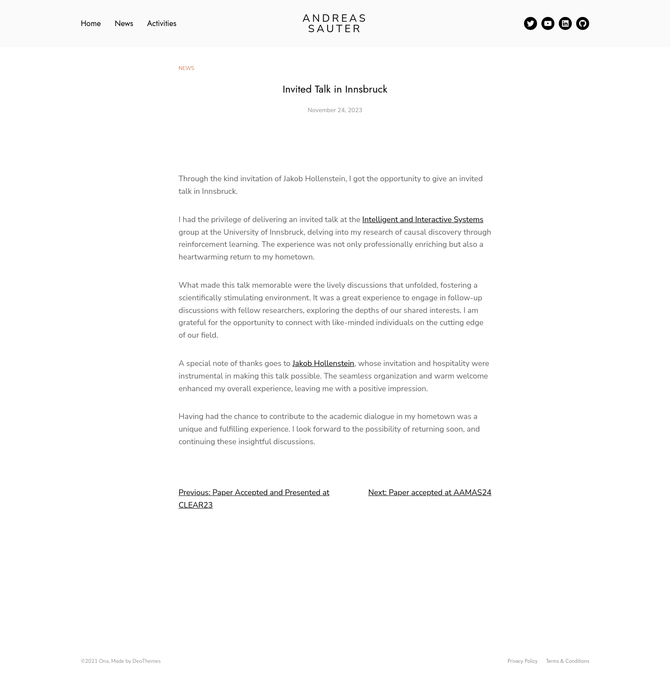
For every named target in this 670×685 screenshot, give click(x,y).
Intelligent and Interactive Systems (423, 219)
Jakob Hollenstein (323, 363)
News (186, 68)
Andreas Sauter (335, 23)
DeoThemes (147, 661)
